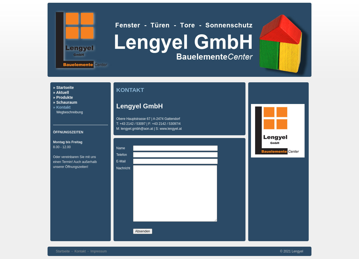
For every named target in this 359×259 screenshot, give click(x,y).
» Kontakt (62, 107)
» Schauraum (65, 102)
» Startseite (63, 87)
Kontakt (80, 251)
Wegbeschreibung (69, 112)
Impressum (98, 251)
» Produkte (63, 97)
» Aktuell (61, 92)
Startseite (63, 251)
